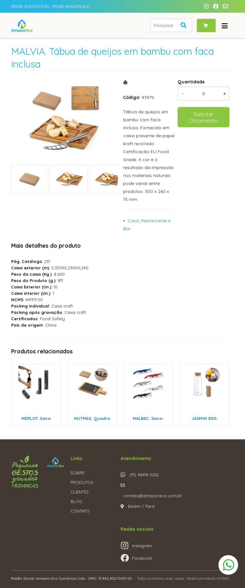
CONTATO (80, 511)
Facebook (142, 558)
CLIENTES (80, 491)
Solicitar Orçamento (203, 117)
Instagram (142, 545)
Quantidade (191, 82)
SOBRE (78, 472)
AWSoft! (222, 578)
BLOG (76, 501)
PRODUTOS (82, 482)
